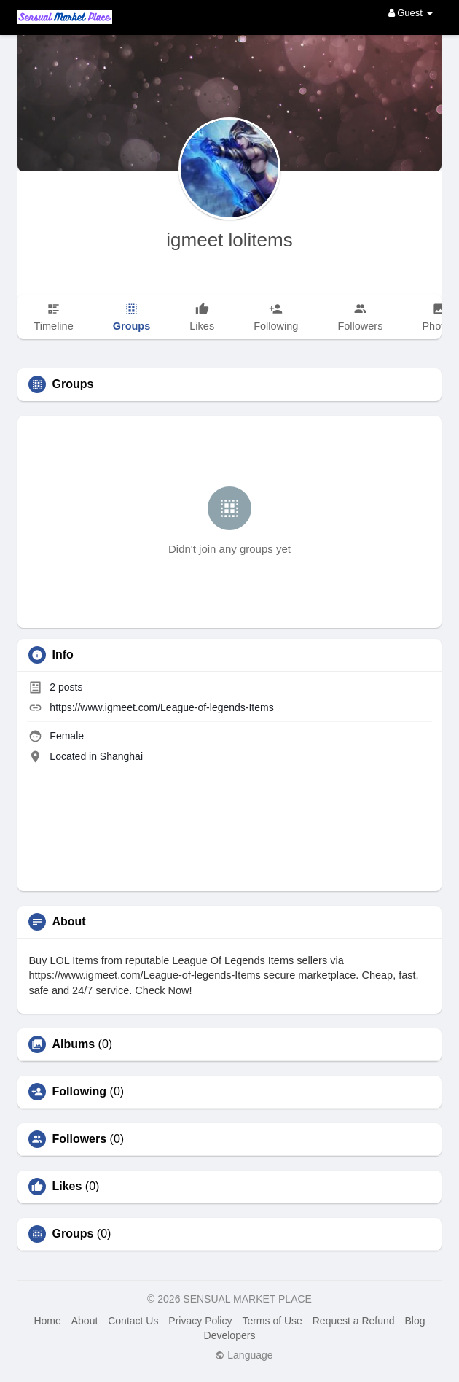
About (84, 1321)
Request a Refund (354, 1321)
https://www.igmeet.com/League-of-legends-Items (161, 707)
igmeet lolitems (229, 240)
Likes (67, 1186)
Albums (73, 1044)
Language (243, 1355)
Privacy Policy (200, 1321)
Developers (230, 1335)
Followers (79, 1139)
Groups (72, 1234)
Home (47, 1321)
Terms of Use (272, 1321)
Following (79, 1092)
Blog (414, 1321)
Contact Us (133, 1321)
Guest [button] (410, 12)
